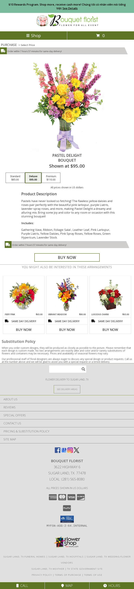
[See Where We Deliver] (67, 389)
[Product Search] (68, 369)
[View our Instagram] (70, 452)
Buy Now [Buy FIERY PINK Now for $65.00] (24, 329)
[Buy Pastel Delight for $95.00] (67, 257)
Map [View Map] (67, 585)
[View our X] (76, 452)
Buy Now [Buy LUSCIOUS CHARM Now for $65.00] (110, 329)
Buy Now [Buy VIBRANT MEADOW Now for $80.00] (67, 329)
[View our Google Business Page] (64, 452)
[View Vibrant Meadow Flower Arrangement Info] (67, 294)
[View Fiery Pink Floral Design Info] (23, 294)
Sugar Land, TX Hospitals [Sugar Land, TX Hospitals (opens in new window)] (66, 556)
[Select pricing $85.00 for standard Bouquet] (15, 178)
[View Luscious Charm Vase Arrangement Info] (110, 294)
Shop (33, 35)
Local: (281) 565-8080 (67, 479)
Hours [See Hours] (111, 585)
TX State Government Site (85, 568)
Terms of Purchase (68, 574)
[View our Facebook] (57, 452)
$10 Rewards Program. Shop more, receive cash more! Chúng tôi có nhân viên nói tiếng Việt (67, 6)
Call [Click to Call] (22, 585)
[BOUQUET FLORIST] (67, 26)
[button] (67, 519)
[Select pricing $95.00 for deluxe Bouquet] (33, 178)
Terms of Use (93, 574)
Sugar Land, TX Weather (47, 568)
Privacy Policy (42, 574)
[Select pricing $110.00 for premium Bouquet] (51, 178)
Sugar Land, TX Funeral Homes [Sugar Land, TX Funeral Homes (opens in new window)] (24, 556)
